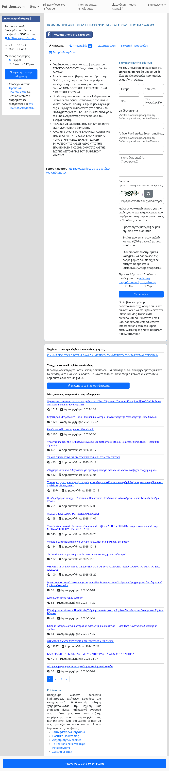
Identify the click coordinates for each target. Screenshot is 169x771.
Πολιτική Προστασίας (134, 45)
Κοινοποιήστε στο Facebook (68, 35)
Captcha (124, 181)
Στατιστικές (107, 45)
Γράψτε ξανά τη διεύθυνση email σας (141, 133)
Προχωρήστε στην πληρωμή (21, 74)
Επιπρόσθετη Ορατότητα (66, 52)
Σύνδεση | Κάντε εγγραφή (124, 6)
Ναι (131, 286)
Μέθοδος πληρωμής (17, 56)
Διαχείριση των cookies (66, 740)
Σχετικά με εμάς (62, 752)
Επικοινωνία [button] (156, 4)
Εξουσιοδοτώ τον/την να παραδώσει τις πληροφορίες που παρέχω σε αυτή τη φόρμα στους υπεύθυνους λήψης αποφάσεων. (142, 260)
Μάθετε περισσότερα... (20, 38)
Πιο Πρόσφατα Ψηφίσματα (87, 6)
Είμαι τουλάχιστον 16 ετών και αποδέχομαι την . (138, 278)
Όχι (149, 286)
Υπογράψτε (141, 294)
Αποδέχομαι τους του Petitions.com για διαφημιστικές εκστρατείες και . (22, 96)
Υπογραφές (80, 46)
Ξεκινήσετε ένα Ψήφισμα (54, 6)
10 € (23, 45)
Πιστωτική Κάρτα (23, 64)
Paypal (17, 60)
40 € (23, 49)
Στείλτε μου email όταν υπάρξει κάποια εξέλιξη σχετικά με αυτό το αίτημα (142, 241)
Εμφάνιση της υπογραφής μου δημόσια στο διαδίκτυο (141, 229)
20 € (11, 49)
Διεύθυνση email (129, 110)
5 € (10, 45)
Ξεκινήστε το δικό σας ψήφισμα (88, 385)
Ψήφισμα (56, 45)
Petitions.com (13, 6)
